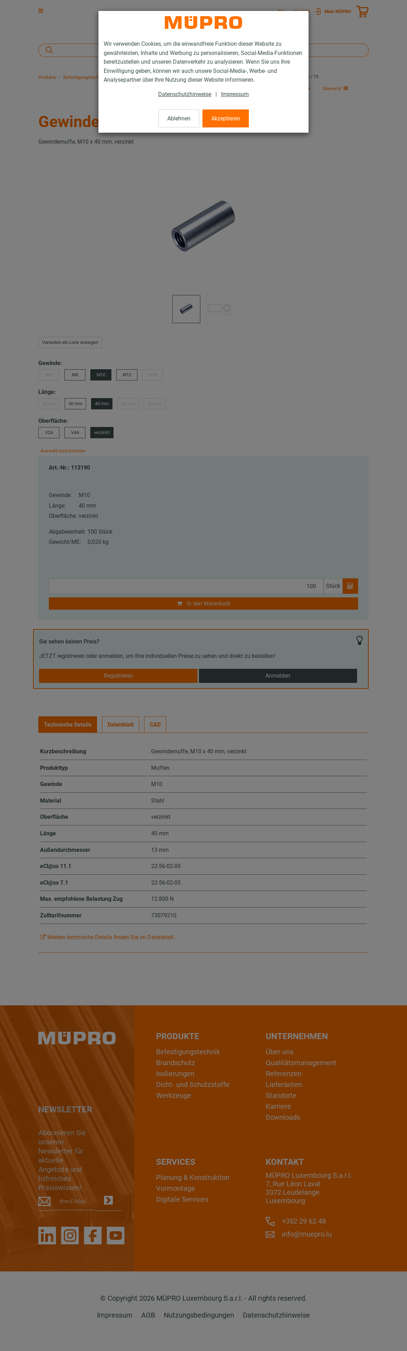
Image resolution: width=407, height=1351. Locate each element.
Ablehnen (178, 118)
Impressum (235, 94)
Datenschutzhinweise (184, 94)
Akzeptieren (225, 118)
